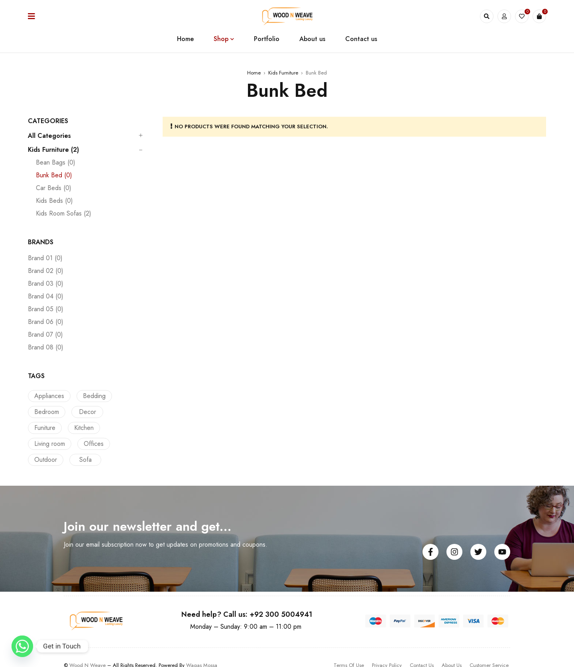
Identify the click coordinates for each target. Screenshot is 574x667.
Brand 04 (45, 296)
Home (254, 73)
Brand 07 (45, 334)
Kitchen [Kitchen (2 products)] (44, 427)
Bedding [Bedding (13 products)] (92, 395)
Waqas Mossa (201, 649)
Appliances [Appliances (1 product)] (49, 395)
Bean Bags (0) (55, 162)
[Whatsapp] (22, 646)
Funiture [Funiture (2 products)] (122, 411)
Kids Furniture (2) (53, 149)
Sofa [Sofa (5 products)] (120, 443)
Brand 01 (45, 258)
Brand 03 (45, 283)
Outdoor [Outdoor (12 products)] (82, 443)
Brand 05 (45, 309)
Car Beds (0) (53, 188)
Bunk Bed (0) (54, 175)
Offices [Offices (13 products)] (44, 443)
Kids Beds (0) (54, 200)
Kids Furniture (283, 73)
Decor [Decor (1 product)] (85, 411)
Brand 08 (45, 347)
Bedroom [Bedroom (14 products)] (46, 411)
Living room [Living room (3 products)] (86, 427)
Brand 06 (45, 322)
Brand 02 (45, 271)
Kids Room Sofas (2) (63, 213)
